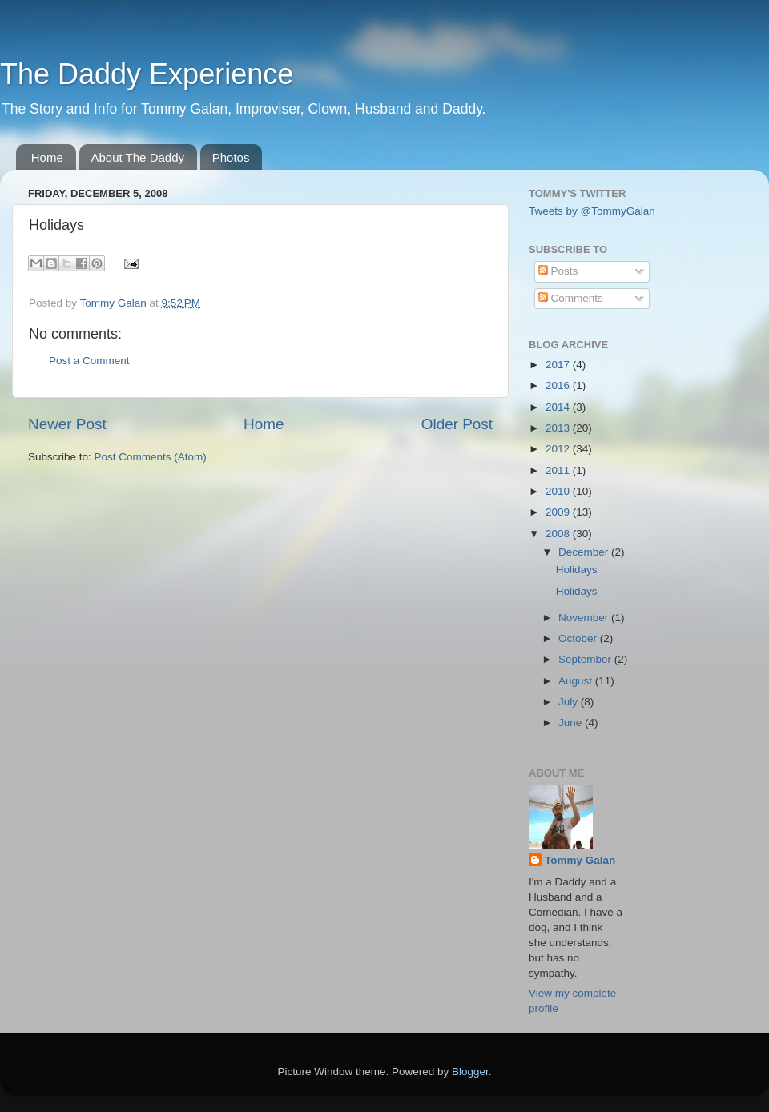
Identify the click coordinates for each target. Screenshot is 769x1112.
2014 (559, 407)
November (584, 618)
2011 (559, 470)
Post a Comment (89, 361)
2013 (559, 428)
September (586, 659)
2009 (559, 512)
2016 (559, 385)
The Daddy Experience (146, 74)
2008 (559, 534)
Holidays (577, 570)
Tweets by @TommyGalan (592, 211)
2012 (559, 449)
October (579, 638)
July (569, 702)
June (571, 723)
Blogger (470, 1072)
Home (47, 157)
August (576, 681)
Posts (558, 271)
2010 (559, 491)
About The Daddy (137, 157)
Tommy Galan (580, 860)
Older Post (457, 423)
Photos (231, 157)
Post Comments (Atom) (151, 457)
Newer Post (67, 423)
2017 (559, 365)
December (584, 552)
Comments (570, 298)
